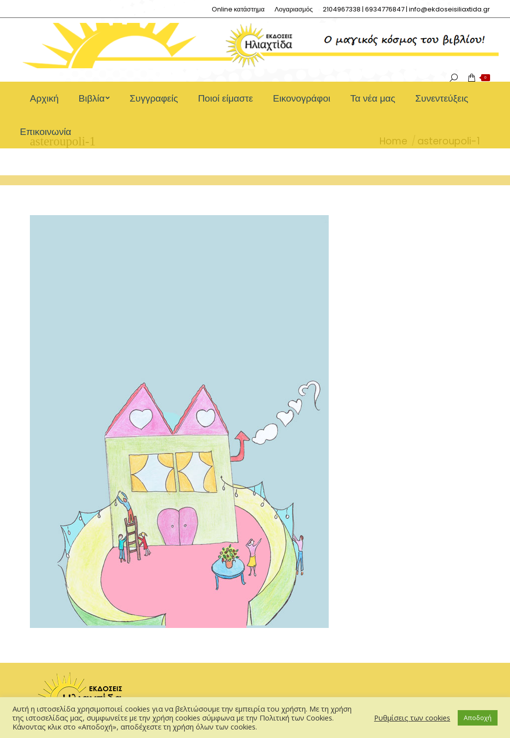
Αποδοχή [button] (478, 717)
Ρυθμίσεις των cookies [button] (412, 717)
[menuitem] (238, 9)
